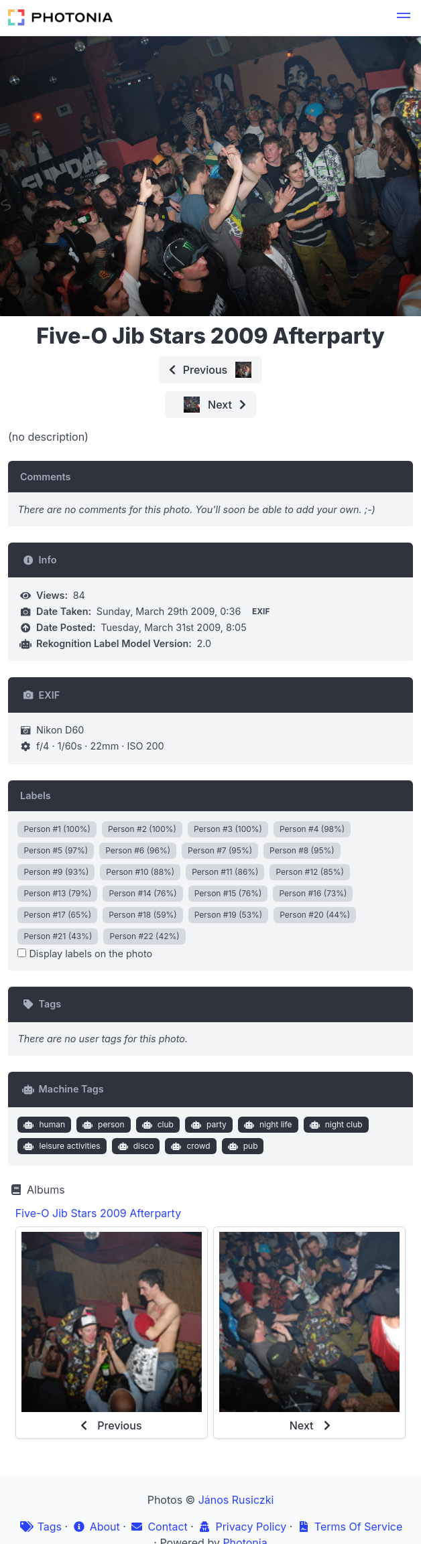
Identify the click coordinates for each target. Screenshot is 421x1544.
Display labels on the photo (84, 953)
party (207, 1125)
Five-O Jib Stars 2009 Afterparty (98, 1213)
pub (241, 1146)
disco (134, 1146)
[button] (403, 17)
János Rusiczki (236, 1499)
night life (266, 1125)
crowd (189, 1146)
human (43, 1125)
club (156, 1125)
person (102, 1125)
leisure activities (61, 1146)
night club (334, 1125)
